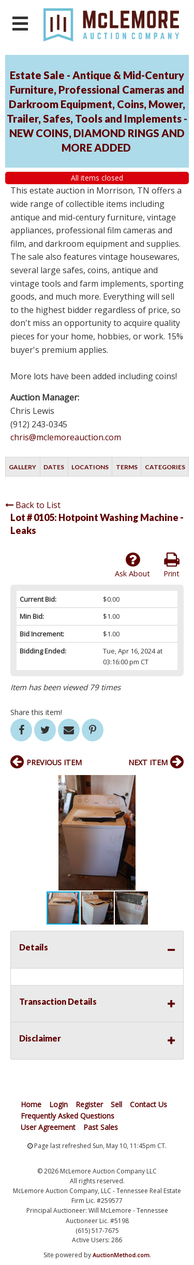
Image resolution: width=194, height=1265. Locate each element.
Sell (116, 1104)
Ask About (132, 565)
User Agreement (48, 1127)
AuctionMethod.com (121, 1255)
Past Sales (100, 1127)
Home (31, 1104)
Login (58, 1104)
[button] (174, 784)
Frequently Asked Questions (67, 1116)
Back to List (33, 505)
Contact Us (148, 1104)
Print (171, 565)
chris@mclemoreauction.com (65, 437)
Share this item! (36, 712)
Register (89, 1104)
